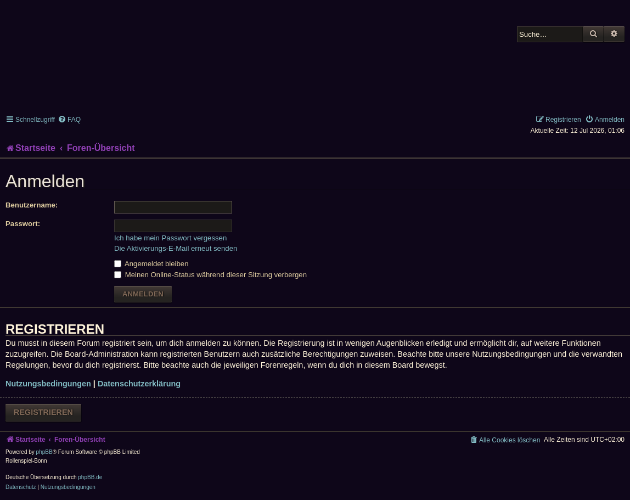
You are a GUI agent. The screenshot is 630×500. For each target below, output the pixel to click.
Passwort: (22, 224)
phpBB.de (90, 477)
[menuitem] (69, 120)
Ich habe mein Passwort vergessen (170, 238)
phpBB (44, 452)
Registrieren (43, 412)
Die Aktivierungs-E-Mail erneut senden (175, 248)
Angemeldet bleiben (151, 264)
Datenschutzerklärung (139, 383)
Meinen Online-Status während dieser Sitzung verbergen (210, 275)
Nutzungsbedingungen (48, 383)
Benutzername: (31, 205)
